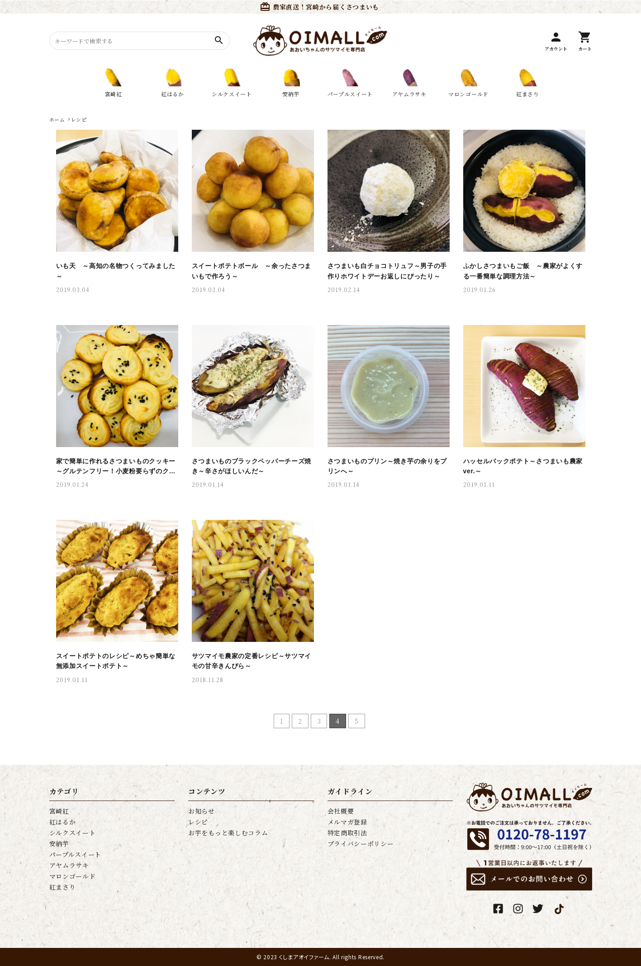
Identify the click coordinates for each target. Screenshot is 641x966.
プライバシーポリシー (361, 843)
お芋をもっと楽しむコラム (228, 832)
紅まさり (62, 886)
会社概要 (341, 810)
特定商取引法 (347, 832)
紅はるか (62, 821)
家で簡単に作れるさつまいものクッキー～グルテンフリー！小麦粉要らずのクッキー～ (116, 471)
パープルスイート (75, 854)
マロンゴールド (72, 876)
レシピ (198, 821)
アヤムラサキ (69, 865)
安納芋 (59, 843)
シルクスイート (72, 832)
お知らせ (201, 810)
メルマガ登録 (347, 821)
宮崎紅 (59, 810)
